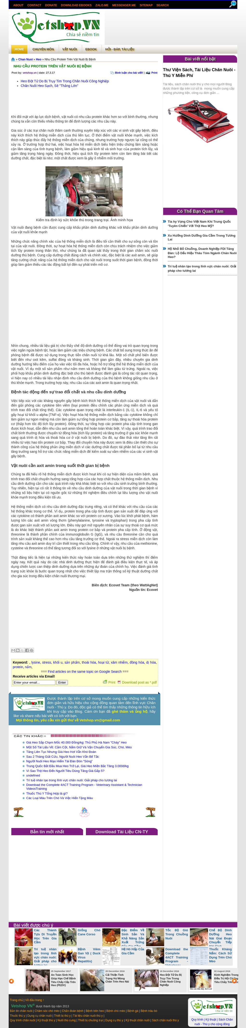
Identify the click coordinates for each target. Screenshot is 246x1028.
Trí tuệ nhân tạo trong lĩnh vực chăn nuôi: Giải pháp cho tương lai (71, 780)
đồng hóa (137, 662)
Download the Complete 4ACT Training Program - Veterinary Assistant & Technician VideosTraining (167, 961)
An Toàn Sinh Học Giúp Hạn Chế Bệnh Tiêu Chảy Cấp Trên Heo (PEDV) (63, 980)
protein (18, 667)
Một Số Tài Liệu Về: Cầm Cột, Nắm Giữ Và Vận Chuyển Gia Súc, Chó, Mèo (79, 747)
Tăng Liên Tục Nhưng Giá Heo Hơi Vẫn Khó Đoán (61, 752)
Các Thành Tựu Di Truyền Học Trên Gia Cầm (45, 936)
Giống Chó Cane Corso (89, 932)
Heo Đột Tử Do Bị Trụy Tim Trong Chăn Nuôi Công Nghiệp (65, 81)
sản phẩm (72, 662)
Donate (51, 5)
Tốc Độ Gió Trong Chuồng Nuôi (176, 934)
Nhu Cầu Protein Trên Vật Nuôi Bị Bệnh (52, 66)
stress (46, 662)
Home (19, 49)
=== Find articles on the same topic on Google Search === (84, 671)
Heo (38, 59)
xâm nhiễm (119, 662)
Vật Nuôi (69, 49)
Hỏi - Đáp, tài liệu (119, 49)
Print (154, 72)
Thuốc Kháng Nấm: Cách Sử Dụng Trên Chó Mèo (220, 955)
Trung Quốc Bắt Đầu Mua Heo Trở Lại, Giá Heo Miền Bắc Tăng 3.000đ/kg (77, 766)
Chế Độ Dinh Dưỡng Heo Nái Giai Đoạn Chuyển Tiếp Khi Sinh (220, 938)
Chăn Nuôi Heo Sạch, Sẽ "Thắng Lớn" (49, 86)
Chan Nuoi (25, 59)
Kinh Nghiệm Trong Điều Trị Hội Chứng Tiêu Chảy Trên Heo (226, 978)
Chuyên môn (43, 49)
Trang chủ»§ (13, 59)
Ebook (91, 49)
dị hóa (151, 662)
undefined (33, 775)
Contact (34, 5)
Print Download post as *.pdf (130, 682)
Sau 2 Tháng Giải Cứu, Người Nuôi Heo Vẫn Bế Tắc (62, 756)
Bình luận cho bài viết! (129, 72)
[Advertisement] (171, 27)
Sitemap (146, 5)
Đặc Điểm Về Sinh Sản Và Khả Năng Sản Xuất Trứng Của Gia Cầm (133, 938)
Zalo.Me (102, 5)
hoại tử (103, 662)
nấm (28, 667)
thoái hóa (89, 662)
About (18, 5)
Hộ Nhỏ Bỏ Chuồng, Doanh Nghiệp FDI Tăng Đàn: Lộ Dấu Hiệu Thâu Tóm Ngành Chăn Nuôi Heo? (202, 253)
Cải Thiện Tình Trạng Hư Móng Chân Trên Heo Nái (117, 978)
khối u (58, 662)
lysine (35, 662)
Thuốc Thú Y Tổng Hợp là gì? (47, 793)
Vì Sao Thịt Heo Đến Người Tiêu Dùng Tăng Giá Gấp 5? (65, 771)
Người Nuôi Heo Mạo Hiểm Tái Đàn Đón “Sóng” (59, 761)
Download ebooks (76, 5)
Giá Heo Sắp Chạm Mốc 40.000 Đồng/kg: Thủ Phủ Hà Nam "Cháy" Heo (76, 742)
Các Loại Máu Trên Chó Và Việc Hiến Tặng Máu (59, 798)
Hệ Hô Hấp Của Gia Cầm (133, 951)
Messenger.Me (124, 5)
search (162, 5)
